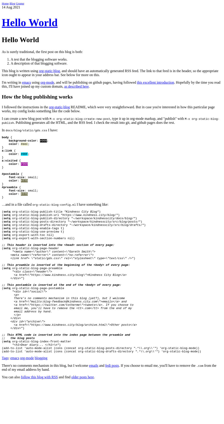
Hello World (30, 22)
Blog (12, 3)
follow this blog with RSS (39, 418)
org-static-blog (49, 71)
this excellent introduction (155, 82)
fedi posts (112, 407)
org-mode (47, 82)
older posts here (82, 418)
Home (5, 3)
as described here (76, 86)
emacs (26, 82)
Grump (20, 3)
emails (93, 407)
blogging (41, 399)
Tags (5, 399)
